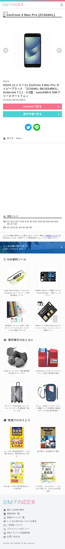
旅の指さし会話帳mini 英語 (48, 439)
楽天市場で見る (32, 114)
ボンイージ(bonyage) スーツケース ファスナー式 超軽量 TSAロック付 (16, 397)
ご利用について (51, 235)
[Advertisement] (32, 177)
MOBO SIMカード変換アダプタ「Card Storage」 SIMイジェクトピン (48, 281)
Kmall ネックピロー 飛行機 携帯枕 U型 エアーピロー (17, 360)
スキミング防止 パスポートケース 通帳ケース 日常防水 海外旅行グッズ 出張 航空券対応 (48, 397)
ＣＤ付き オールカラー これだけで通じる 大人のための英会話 (48, 477)
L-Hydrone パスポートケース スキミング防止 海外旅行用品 (48, 360)
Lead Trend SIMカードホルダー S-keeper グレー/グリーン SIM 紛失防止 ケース (17, 281)
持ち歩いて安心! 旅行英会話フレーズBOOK (17, 475)
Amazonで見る (32, 106)
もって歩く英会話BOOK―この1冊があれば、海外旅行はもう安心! (17, 442)
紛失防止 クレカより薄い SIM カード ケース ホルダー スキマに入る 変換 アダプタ (17, 316)
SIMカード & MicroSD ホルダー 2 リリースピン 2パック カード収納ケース (48, 316)
